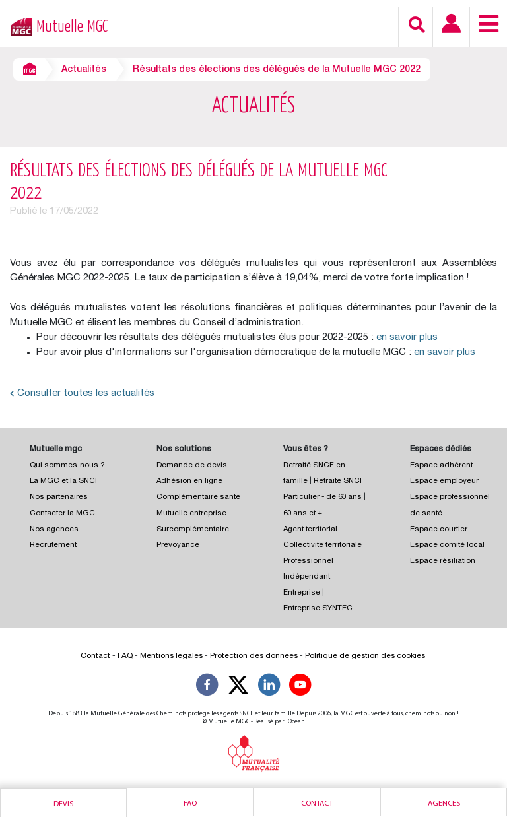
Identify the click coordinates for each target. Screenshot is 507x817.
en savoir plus (407, 338)
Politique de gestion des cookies (365, 656)
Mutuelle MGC (72, 26)
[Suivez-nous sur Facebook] (207, 687)
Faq (190, 804)
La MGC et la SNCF (65, 481)
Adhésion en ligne (189, 481)
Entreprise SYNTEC (318, 608)
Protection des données (254, 656)
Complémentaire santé (198, 497)
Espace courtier (438, 529)
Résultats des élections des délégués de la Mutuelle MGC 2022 (277, 70)
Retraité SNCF (339, 481)
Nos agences (54, 529)
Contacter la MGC (62, 513)
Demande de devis (191, 465)
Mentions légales (171, 656)
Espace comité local (447, 545)
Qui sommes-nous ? (67, 465)
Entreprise (301, 593)
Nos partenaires (59, 497)
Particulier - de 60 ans (322, 497)
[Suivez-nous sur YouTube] (300, 687)
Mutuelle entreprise (191, 513)
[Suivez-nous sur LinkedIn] (269, 687)
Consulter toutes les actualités (82, 394)
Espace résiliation (442, 561)
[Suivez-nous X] (238, 687)
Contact (317, 804)
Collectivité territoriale (322, 545)
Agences (444, 804)
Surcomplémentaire (192, 529)
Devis (63, 804)
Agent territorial (310, 529)
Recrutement (53, 545)
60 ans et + (302, 513)
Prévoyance (177, 545)
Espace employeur (444, 481)
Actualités (83, 70)
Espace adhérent (441, 465)
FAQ (125, 656)
